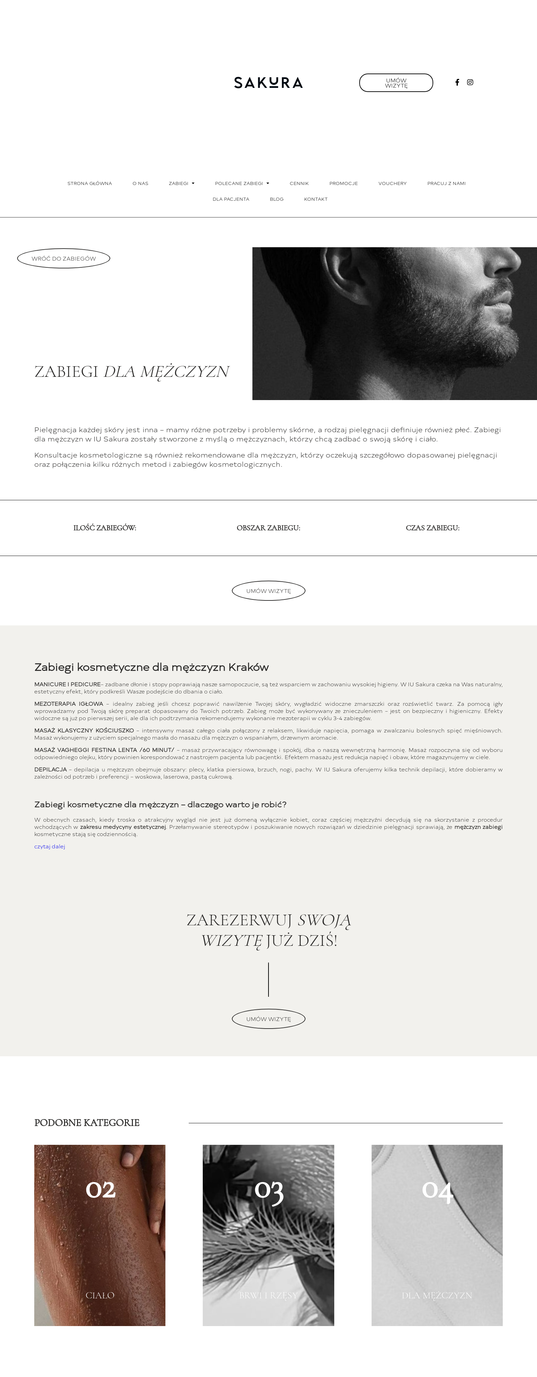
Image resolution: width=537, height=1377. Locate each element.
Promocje (343, 183)
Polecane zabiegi (242, 183)
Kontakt (316, 199)
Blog (277, 199)
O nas (140, 183)
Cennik (299, 183)
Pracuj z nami (446, 183)
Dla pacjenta (231, 199)
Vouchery (392, 183)
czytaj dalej (49, 846)
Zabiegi (182, 183)
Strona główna (89, 183)
